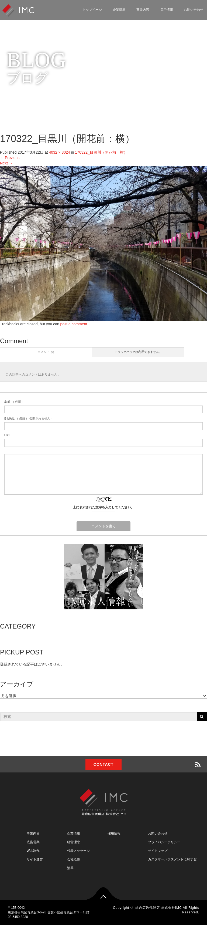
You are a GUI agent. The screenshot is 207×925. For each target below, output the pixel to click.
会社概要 (73, 859)
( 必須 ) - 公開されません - (28, 418)
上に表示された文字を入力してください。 (103, 507)
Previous (9, 158)
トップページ (92, 10)
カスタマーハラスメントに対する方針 (175, 859)
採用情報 (166, 10)
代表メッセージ (78, 851)
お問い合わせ (157, 833)
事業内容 (142, 10)
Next (6, 163)
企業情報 (119, 10)
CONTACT (103, 764)
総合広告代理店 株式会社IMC (158, 908)
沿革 (70, 868)
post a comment (73, 324)
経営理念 (73, 842)
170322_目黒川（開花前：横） (101, 152)
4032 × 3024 (59, 152)
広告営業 (33, 842)
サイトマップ (157, 851)
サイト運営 (35, 859)
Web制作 (33, 851)
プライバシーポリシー (164, 842)
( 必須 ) (13, 401)
